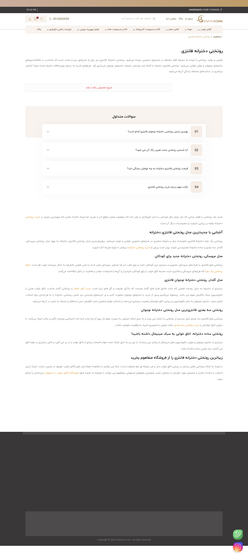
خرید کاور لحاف (82, 288)
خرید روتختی (32, 217)
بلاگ (181, 18)
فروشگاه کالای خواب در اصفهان (62, 373)
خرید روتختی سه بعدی (186, 325)
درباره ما (189, 18)
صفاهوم (217, 36)
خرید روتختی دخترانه (138, 247)
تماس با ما (171, 18)
